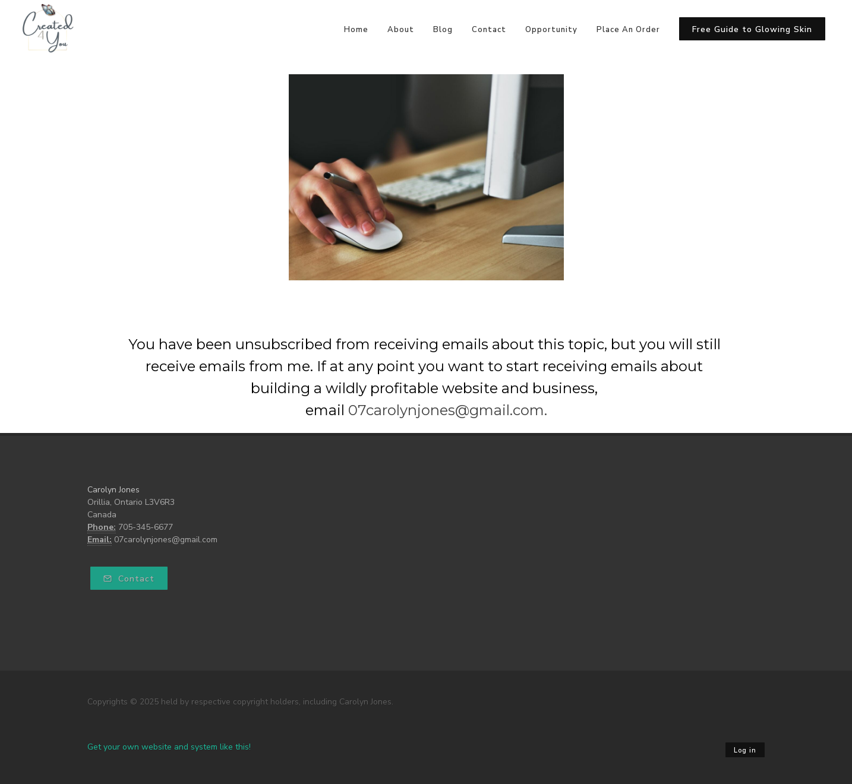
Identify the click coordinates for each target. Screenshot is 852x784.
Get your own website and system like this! (169, 747)
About (400, 29)
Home (356, 29)
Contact (489, 29)
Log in (745, 750)
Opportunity (551, 29)
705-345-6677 (145, 527)
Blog (443, 29)
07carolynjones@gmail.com (165, 539)
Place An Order (628, 29)
